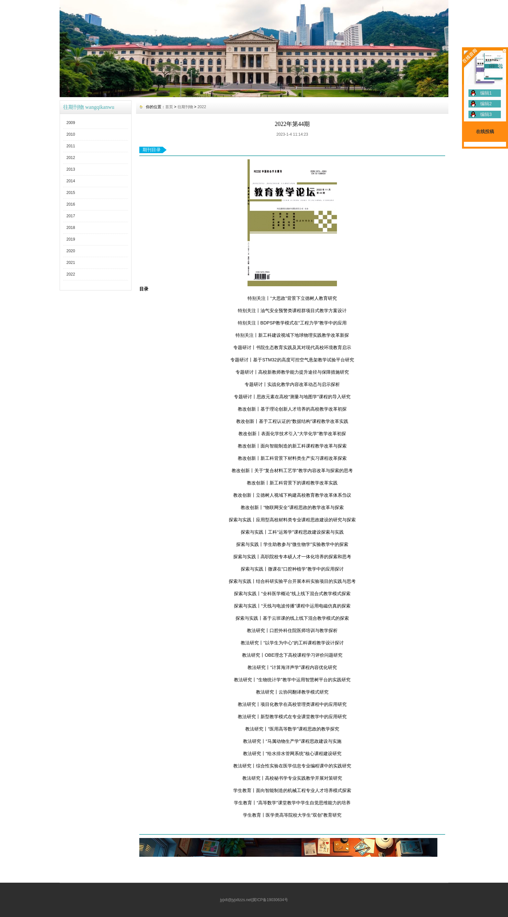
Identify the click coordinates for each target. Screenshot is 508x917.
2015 (70, 192)
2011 (70, 146)
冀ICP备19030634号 (270, 900)
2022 (70, 274)
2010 (70, 134)
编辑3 (486, 114)
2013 (70, 169)
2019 (70, 239)
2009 (70, 122)
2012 (70, 157)
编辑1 (486, 93)
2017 (70, 216)
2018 (70, 227)
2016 (70, 204)
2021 (70, 262)
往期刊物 (185, 107)
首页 (169, 107)
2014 (70, 181)
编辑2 (486, 103)
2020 (70, 251)
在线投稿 (485, 131)
